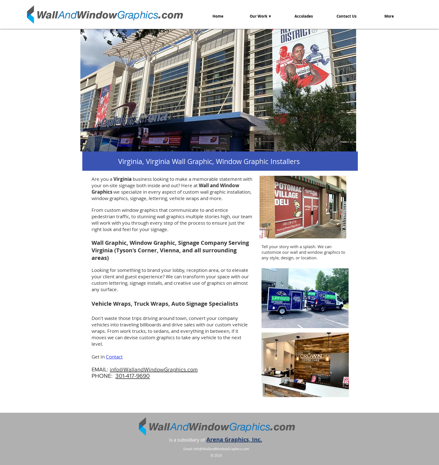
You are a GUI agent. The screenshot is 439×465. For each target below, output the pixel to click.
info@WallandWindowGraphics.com (154, 369)
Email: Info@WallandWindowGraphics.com (216, 449)
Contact (114, 357)
